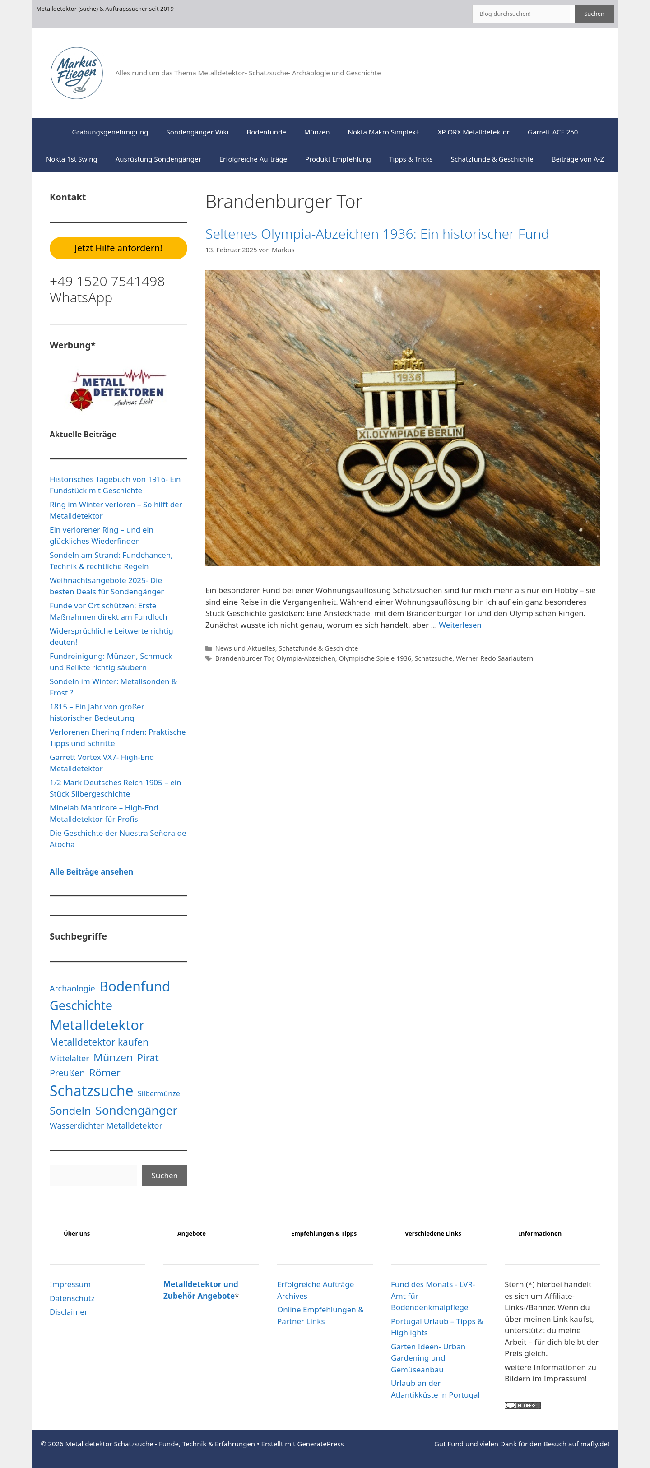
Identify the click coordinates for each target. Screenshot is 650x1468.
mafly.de (594, 1443)
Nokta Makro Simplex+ (384, 131)
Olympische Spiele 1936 (375, 658)
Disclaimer (69, 1311)
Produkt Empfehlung (338, 158)
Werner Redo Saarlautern (495, 658)
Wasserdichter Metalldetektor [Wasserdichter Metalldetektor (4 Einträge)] (106, 1125)
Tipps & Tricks (411, 158)
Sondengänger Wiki (198, 131)
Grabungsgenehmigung (110, 131)
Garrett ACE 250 (553, 131)
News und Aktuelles (245, 648)
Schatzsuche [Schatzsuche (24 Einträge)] (92, 1090)
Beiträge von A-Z (578, 158)
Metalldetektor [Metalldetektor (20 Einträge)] (97, 1025)
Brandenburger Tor (244, 658)
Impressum (70, 1284)
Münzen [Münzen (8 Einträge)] (113, 1057)
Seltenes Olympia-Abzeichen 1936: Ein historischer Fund (377, 233)
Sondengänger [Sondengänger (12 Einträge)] (136, 1110)
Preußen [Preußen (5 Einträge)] (67, 1073)
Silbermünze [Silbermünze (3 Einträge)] (159, 1093)
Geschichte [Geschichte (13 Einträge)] (81, 1005)
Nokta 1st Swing (72, 158)
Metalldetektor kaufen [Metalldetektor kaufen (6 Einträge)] (99, 1042)
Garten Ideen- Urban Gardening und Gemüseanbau (428, 1358)
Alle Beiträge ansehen (91, 871)
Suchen (594, 13)
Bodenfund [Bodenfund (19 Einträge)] (134, 986)
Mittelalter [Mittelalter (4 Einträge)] (69, 1058)
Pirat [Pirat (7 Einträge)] (148, 1057)
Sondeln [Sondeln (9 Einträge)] (70, 1110)
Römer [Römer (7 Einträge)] (105, 1072)
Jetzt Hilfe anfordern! (118, 248)
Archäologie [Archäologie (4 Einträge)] (72, 988)
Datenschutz (72, 1298)
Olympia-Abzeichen (305, 658)
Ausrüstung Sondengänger (158, 158)
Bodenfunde (266, 131)
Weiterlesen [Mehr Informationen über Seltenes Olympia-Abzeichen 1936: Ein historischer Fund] (460, 625)
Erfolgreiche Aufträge (253, 158)
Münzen (317, 131)
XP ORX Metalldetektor (474, 131)
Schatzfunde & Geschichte (492, 158)
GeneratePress (320, 1443)
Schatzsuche (434, 658)
